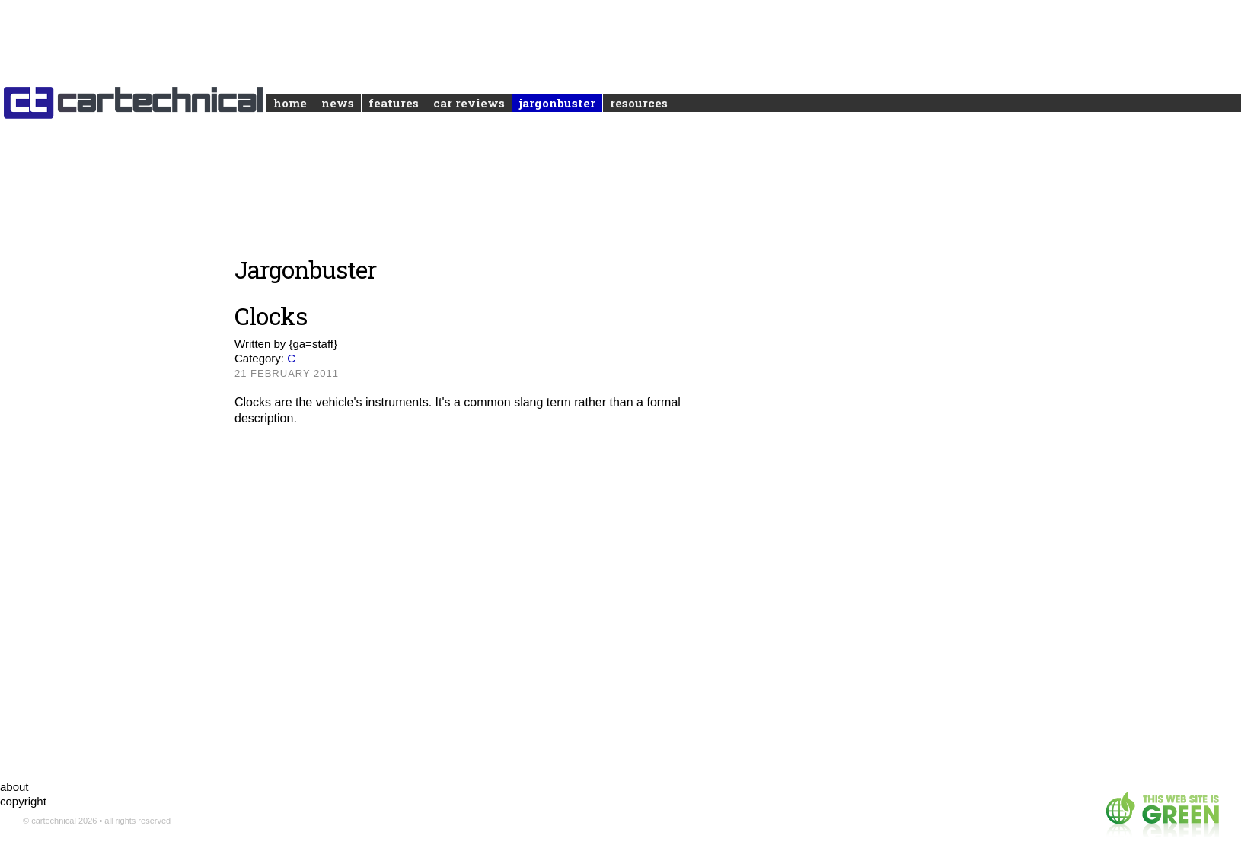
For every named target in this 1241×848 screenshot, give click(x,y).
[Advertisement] (490, 589)
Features (393, 102)
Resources (639, 102)
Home (290, 102)
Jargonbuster (557, 102)
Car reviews (469, 102)
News (337, 102)
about (14, 786)
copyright (23, 801)
